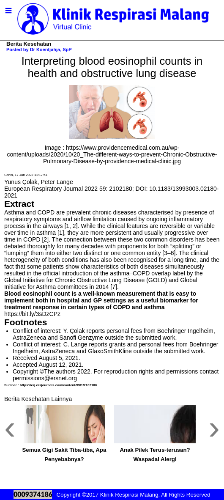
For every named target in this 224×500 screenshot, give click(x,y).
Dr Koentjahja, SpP (51, 49)
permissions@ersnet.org (45, 378)
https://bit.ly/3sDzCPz (32, 313)
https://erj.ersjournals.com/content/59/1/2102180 (58, 385)
